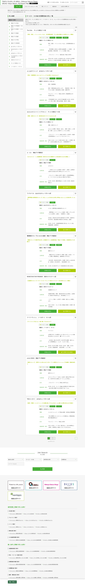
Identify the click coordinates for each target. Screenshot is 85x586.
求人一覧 (18, 6)
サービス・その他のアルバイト (46, 520)
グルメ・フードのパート (29, 526)
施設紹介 (54, 6)
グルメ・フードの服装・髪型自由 (34, 577)
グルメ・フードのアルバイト (31, 520)
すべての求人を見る (54, 2)
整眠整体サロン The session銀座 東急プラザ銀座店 (41, 235)
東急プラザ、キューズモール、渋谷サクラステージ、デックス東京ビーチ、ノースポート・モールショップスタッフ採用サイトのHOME (36, 10)
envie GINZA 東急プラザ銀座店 (36, 358)
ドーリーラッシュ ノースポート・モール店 (39, 317)
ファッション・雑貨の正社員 (16, 513)
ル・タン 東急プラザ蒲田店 (35, 152)
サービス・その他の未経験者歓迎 (48, 551)
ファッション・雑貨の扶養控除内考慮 (17, 564)
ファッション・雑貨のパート (16, 526)
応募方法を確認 (67, 352)
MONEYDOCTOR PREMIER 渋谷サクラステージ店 (41, 276)
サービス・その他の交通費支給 (46, 570)
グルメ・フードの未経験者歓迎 (32, 551)
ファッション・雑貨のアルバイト (16, 520)
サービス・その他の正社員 (41, 513)
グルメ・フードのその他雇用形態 (34, 540)
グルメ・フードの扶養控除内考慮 (34, 564)
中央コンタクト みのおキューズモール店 (38, 399)
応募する (67, 65)
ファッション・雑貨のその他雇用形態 (17, 540)
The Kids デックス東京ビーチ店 (36, 30)
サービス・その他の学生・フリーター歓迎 (57, 557)
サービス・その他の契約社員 (44, 533)
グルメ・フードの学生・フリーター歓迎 (38, 557)
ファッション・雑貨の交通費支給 (16, 570)
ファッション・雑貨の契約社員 (16, 533)
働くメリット (45, 6)
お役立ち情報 (64, 6)
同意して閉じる (12, 581)
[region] (42, 582)
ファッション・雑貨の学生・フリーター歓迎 (19, 557)
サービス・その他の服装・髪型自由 (50, 577)
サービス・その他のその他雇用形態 (50, 540)
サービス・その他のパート (41, 526)
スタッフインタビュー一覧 (31, 6)
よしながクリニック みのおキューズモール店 (39, 71)
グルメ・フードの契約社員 (30, 533)
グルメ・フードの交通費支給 (31, 570)
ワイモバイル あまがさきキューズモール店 (39, 193)
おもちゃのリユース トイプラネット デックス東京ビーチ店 (43, 111)
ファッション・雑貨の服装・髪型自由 (17, 577)
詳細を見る (47, 65)
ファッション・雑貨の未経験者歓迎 (17, 551)
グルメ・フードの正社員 (29, 513)
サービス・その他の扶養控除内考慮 (50, 564)
